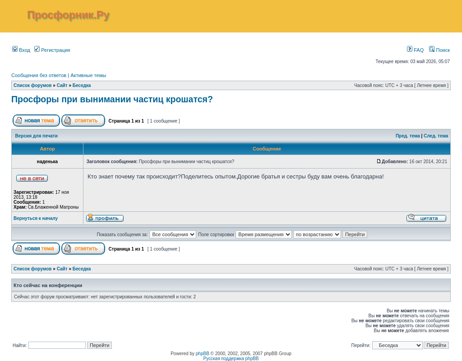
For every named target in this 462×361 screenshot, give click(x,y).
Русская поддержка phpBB (231, 358)
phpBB (202, 353)
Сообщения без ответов (38, 75)
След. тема (436, 135)
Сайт (62, 85)
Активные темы (88, 75)
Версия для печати (36, 135)
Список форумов (33, 85)
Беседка (82, 85)
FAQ (415, 50)
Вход (21, 50)
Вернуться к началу (36, 218)
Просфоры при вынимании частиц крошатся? (112, 99)
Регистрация (52, 50)
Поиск (439, 50)
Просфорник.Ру (68, 15)
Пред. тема (408, 135)
